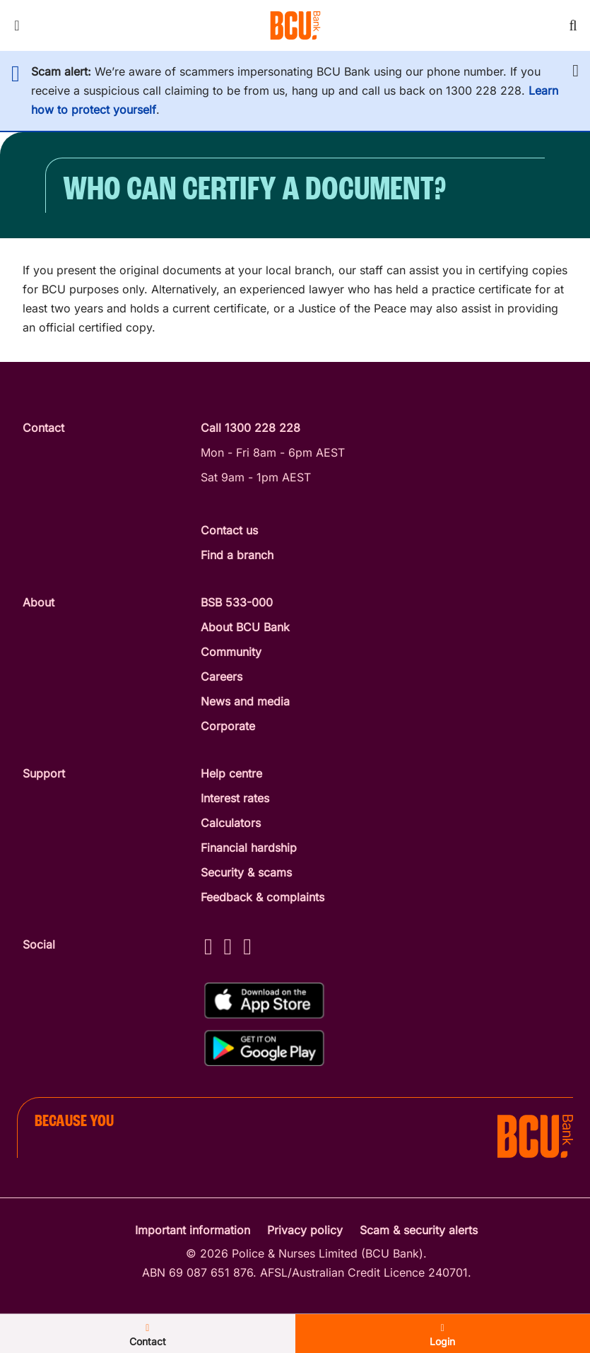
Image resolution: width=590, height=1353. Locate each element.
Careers (221, 676)
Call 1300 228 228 (250, 428)
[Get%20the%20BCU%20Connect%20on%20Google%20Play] (264, 1048)
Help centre (231, 773)
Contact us (229, 530)
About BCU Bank (245, 627)
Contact (147, 1335)
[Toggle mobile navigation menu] (17, 25)
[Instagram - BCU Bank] (228, 946)
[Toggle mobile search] (573, 25)
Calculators (231, 823)
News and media (245, 701)
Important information (192, 1230)
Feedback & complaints (262, 897)
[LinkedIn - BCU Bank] (247, 946)
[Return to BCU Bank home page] (295, 25)
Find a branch (237, 555)
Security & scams (246, 872)
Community (231, 652)
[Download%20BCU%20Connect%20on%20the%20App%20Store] (264, 1001)
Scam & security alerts (419, 1230)
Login (442, 1335)
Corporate (228, 726)
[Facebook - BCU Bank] (208, 946)
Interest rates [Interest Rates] (235, 798)
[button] (575, 70)
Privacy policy (305, 1230)
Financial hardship (249, 847)
